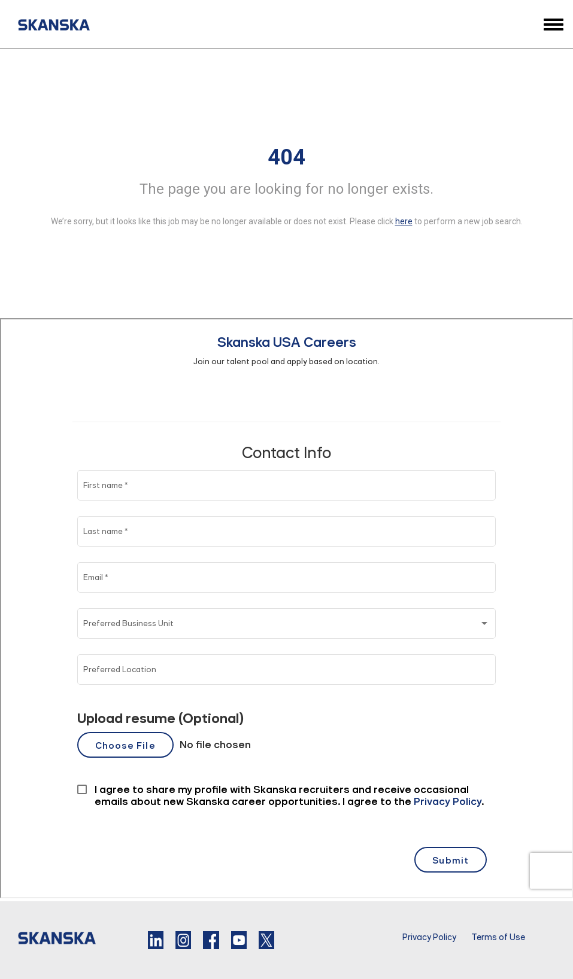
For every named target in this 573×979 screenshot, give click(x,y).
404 (286, 157)
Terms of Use (498, 937)
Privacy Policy (429, 937)
